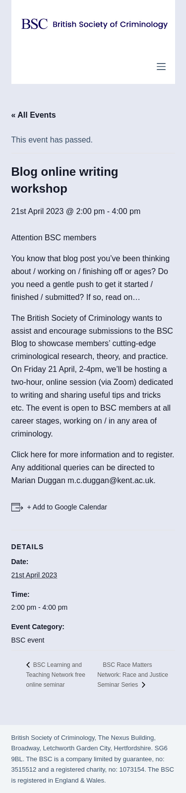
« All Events (33, 115)
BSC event (28, 640)
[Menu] (161, 66)
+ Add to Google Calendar (67, 507)
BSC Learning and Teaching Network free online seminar (55, 674)
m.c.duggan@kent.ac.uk (110, 480)
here (39, 454)
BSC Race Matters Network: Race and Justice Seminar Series (132, 674)
